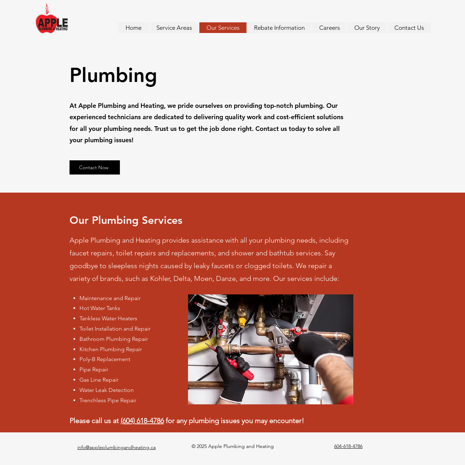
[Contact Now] (95, 167)
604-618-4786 (348, 446)
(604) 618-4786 (142, 420)
